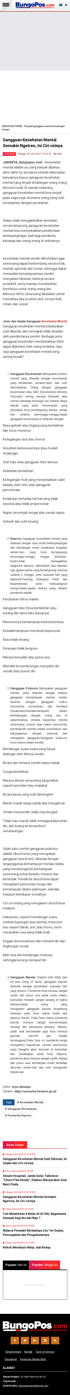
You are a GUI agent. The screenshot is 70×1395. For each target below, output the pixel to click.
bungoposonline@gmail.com (33, 1385)
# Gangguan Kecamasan (21, 1109)
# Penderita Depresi (18, 1115)
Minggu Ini (44, 1265)
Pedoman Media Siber (33, 1359)
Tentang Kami (13, 1351)
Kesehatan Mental (54, 321)
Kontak (28, 1351)
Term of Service (44, 1351)
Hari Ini (16, 1265)
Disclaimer (11, 1359)
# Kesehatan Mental (30, 1102)
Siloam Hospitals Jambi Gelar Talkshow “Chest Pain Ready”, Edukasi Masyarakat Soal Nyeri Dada (35, 1180)
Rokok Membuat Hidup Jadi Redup (26, 1247)
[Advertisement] (35, 35)
